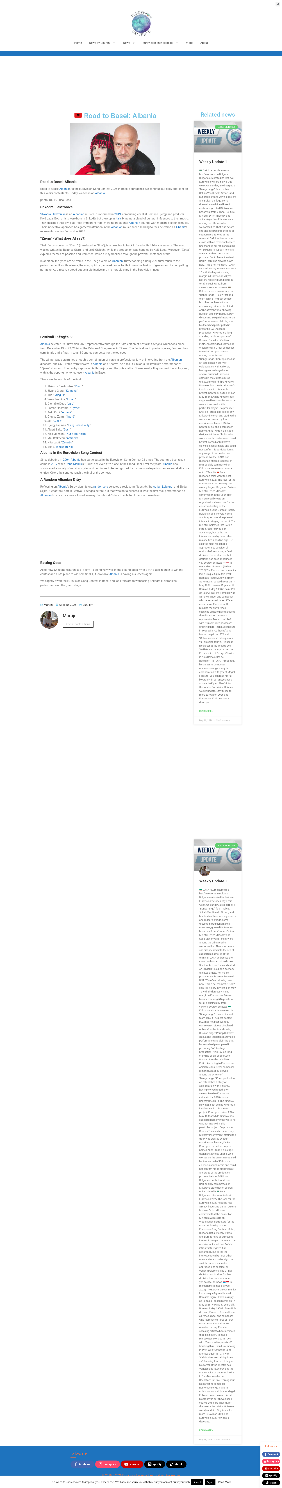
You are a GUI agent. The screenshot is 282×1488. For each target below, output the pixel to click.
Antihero (72, 438)
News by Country (102, 43)
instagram (107, 1464)
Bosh (67, 429)
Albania (64, 189)
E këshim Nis (64, 446)
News (129, 43)
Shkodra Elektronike (52, 214)
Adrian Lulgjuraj (163, 486)
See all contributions (78, 624)
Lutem (71, 399)
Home (78, 43)
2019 (117, 214)
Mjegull (59, 395)
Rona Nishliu (74, 464)
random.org (100, 486)
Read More (224, 1482)
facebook (82, 1464)
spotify (154, 1464)
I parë (70, 416)
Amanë (66, 412)
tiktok (176, 1464)
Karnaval (71, 390)
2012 (54, 464)
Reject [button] (210, 1482)
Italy (118, 218)
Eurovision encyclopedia (161, 43)
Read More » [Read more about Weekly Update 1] (206, 711)
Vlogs (189, 43)
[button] (278, 4)
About (204, 43)
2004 (66, 459)
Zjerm (78, 386)
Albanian (78, 214)
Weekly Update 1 (213, 162)
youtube (131, 1464)
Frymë (75, 408)
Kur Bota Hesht (76, 434)
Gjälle (57, 421)
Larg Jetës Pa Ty (79, 425)
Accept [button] (197, 1482)
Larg (70, 403)
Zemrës (67, 442)
